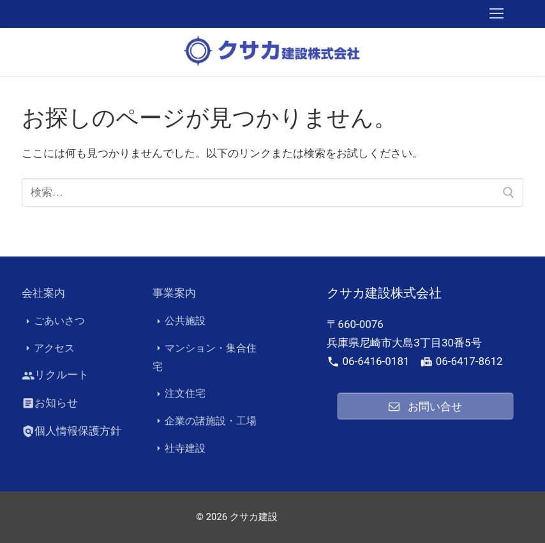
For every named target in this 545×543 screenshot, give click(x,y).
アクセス (48, 348)
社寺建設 (179, 448)
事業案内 (174, 292)
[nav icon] (496, 14)
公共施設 (179, 321)
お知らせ (50, 403)
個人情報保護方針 (71, 431)
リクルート (55, 376)
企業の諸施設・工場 (205, 421)
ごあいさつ (53, 321)
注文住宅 (179, 394)
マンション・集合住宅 (205, 357)
